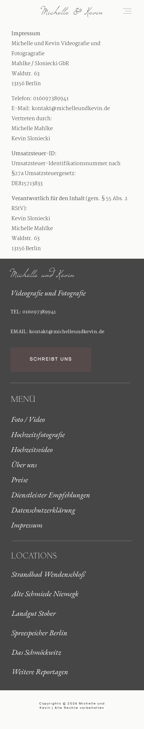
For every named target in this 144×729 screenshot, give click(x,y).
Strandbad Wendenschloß (48, 574)
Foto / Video (28, 419)
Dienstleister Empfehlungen (50, 495)
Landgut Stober (33, 613)
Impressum (27, 525)
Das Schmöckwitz (36, 652)
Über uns (24, 465)
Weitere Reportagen (39, 671)
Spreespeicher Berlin (39, 633)
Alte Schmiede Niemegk (45, 593)
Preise (19, 480)
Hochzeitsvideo (32, 449)
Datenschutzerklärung (43, 510)
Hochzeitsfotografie (38, 434)
